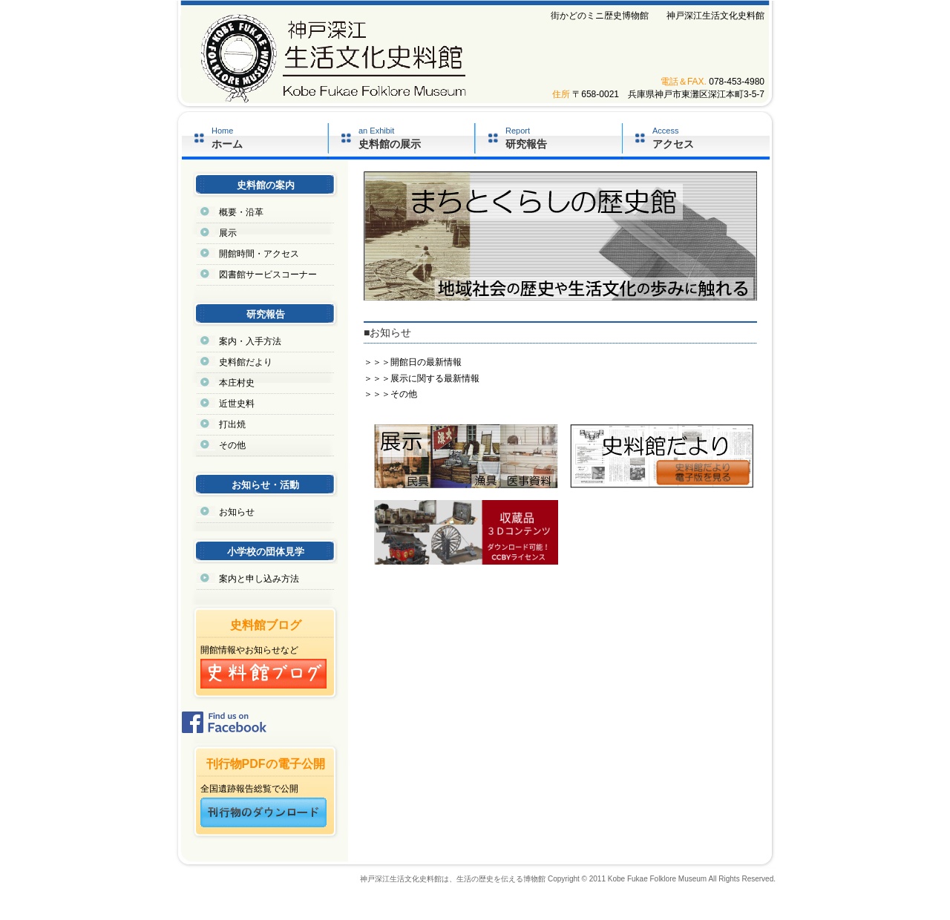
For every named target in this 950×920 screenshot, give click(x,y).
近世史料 (237, 403)
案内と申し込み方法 (259, 579)
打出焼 (232, 424)
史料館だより (245, 362)
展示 (228, 233)
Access (711, 138)
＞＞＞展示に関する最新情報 (421, 378)
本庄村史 (237, 383)
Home (269, 138)
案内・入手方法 (250, 341)
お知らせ (237, 512)
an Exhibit (416, 138)
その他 (232, 445)
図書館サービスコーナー (268, 274)
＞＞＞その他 (390, 394)
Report (563, 138)
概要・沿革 (241, 212)
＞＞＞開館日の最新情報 (413, 362)
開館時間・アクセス (259, 254)
